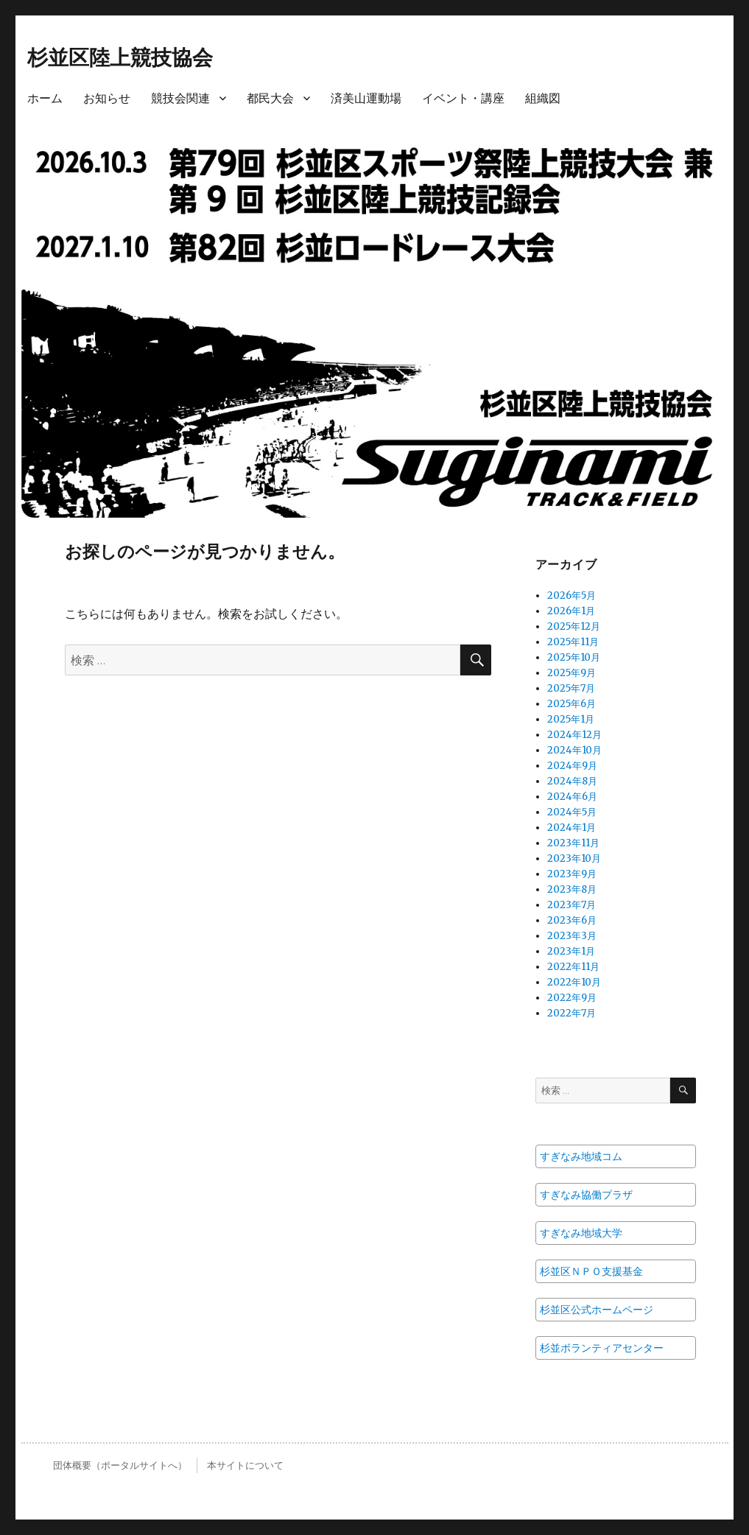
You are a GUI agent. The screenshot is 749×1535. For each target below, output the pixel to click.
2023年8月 (572, 889)
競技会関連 (180, 98)
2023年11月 (573, 843)
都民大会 (270, 98)
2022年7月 (571, 1013)
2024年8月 (572, 781)
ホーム (45, 98)
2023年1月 (571, 951)
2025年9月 (571, 673)
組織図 (542, 98)
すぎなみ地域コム (581, 1156)
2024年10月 (574, 750)
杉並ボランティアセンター (602, 1348)
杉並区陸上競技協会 (120, 57)
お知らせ (106, 98)
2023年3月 (572, 936)
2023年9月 (572, 874)
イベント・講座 (463, 98)
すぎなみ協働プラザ (586, 1194)
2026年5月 (571, 595)
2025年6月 (571, 704)
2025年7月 (571, 688)
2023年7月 (571, 905)
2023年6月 (572, 920)
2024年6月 (572, 796)
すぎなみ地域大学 (581, 1233)
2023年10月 (574, 858)
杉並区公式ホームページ (596, 1309)
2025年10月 (573, 657)
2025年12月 (573, 626)
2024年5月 (572, 812)
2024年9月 (572, 765)
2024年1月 (571, 827)
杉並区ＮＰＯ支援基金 (591, 1271)
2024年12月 (574, 734)
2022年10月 (574, 982)
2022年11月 (573, 966)
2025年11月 (573, 642)
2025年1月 (570, 719)
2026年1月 (571, 611)
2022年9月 (572, 997)
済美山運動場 (366, 98)
